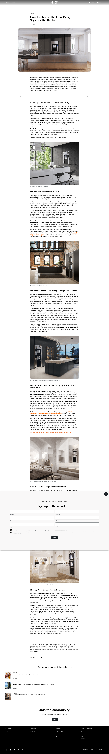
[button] (54, 96)
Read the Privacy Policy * (61, 530)
